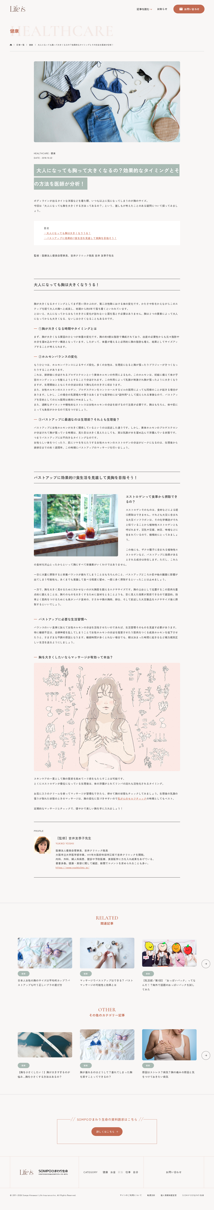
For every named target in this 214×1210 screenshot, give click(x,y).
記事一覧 (20, 44)
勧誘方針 (151, 1195)
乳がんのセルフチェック (132, 798)
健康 (31, 44)
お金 (113, 1172)
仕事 (128, 1172)
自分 (135, 1172)
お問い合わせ (174, 1172)
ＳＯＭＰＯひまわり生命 (193, 1195)
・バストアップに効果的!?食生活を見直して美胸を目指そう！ (80, 238)
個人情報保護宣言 (169, 1195)
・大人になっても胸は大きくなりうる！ (67, 233)
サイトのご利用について (131, 1195)
